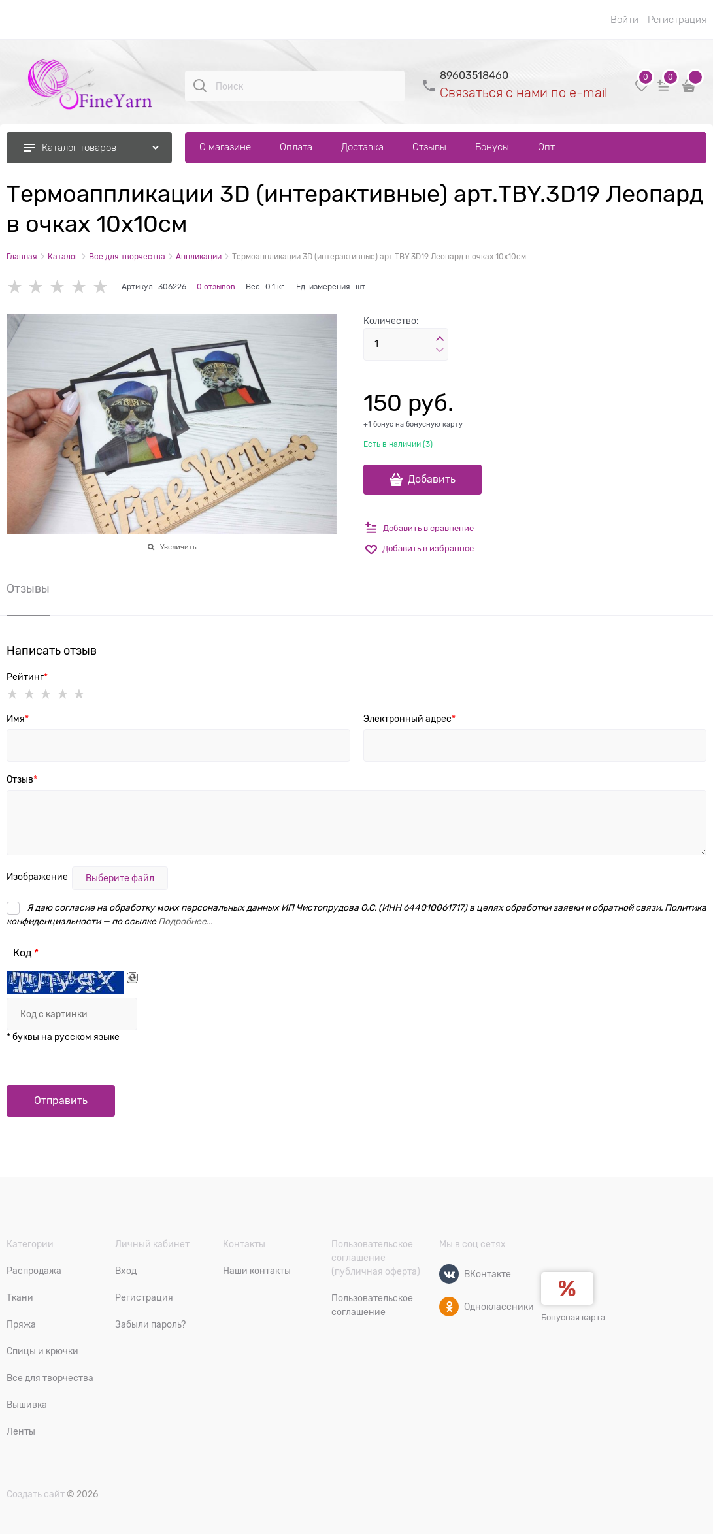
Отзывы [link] (28, 589)
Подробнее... (185, 921)
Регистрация (677, 19)
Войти (624, 19)
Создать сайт (36, 1494)
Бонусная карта (573, 1317)
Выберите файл (120, 878)
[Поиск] (200, 85)
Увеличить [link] (178, 547)
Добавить (432, 479)
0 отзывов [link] (216, 286)
